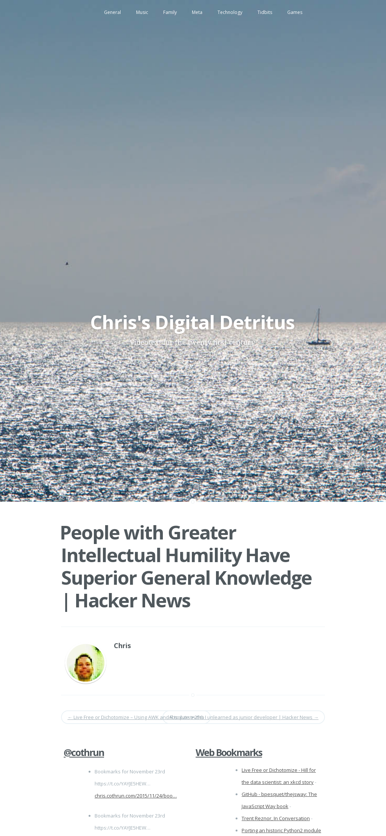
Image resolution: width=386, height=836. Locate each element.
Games (294, 12)
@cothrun (84, 752)
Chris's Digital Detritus (192, 322)
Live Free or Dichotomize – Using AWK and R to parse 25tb (135, 717)
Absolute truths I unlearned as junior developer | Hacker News (244, 717)
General (112, 12)
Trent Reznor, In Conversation (276, 818)
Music (142, 12)
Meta (197, 12)
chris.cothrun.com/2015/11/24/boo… (136, 795)
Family (170, 12)
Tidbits (264, 12)
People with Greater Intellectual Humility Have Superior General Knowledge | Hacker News (186, 566)
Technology (230, 12)
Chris (122, 645)
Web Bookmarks (229, 752)
